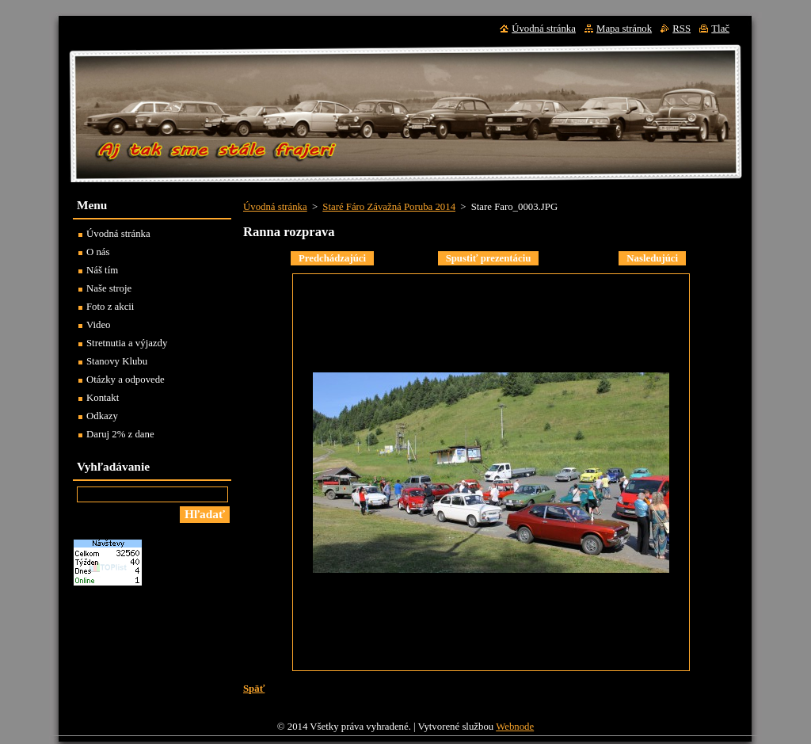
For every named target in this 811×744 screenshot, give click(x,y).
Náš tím (102, 270)
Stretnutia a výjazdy (126, 343)
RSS (681, 28)
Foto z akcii (110, 306)
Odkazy (102, 416)
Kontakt (102, 397)
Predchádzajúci (332, 258)
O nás (98, 252)
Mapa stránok (624, 28)
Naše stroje (108, 288)
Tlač (720, 28)
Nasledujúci (652, 258)
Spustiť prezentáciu (488, 258)
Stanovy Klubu (116, 361)
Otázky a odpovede (125, 379)
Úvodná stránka (275, 206)
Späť (254, 688)
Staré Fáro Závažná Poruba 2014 (388, 206)
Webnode (515, 726)
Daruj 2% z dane (120, 434)
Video (98, 324)
